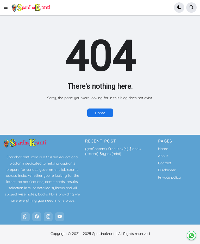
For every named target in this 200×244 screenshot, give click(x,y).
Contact (164, 163)
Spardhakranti (103, 233)
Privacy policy (169, 177)
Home (100, 113)
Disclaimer (167, 170)
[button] (7, 7)
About (163, 155)
